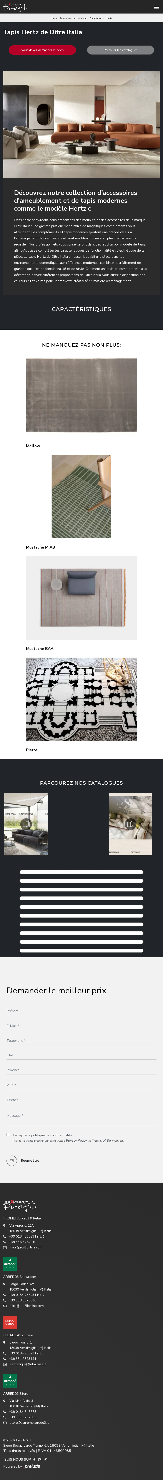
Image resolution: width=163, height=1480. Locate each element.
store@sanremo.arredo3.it (26, 1422)
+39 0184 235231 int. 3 (24, 1353)
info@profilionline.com (22, 1247)
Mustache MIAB (40, 547)
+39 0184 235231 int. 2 (24, 1295)
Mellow (33, 445)
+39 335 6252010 (19, 1242)
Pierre (31, 750)
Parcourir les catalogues (121, 50)
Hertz (109, 18)
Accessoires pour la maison (73, 18)
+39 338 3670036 (19, 1300)
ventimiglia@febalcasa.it (24, 1364)
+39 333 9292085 (19, 1417)
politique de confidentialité (51, 1135)
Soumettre (23, 1161)
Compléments (96, 18)
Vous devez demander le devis (42, 50)
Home (54, 18)
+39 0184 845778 (19, 1412)
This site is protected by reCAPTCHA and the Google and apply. (69, 1140)
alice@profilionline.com (23, 1306)
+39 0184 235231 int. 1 (24, 1236)
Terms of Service (105, 1140)
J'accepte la (42, 1135)
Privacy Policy (76, 1140)
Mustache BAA (39, 648)
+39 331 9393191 (19, 1359)
